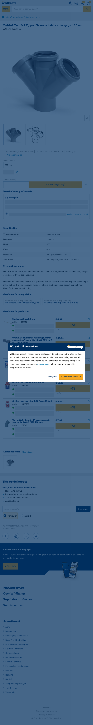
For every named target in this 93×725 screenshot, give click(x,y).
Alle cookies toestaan (71, 377)
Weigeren (52, 377)
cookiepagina (43, 364)
